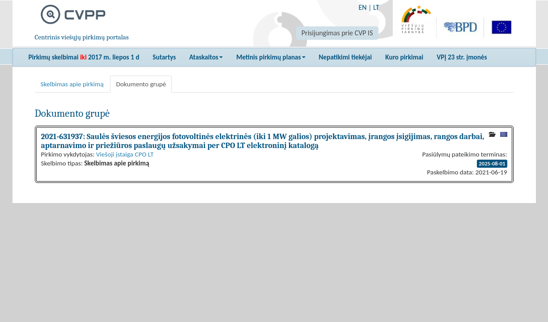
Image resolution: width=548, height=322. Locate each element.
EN (362, 7)
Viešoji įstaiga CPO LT (125, 154)
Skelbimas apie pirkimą (72, 84)
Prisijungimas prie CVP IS (337, 33)
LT (376, 7)
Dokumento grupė (141, 84)
